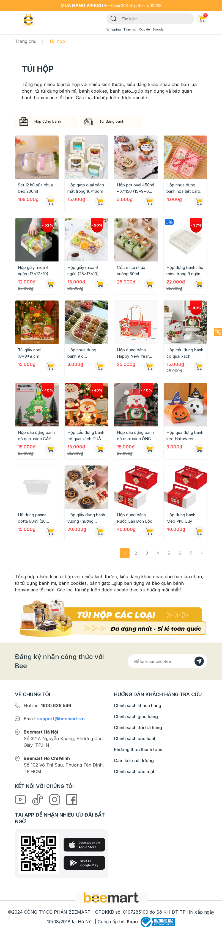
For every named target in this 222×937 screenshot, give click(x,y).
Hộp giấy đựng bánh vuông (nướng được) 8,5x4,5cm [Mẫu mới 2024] (86, 518)
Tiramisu (130, 29)
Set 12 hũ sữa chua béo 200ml (35, 188)
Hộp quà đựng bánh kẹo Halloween (184, 435)
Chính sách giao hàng (136, 716)
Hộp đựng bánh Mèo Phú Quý (180, 518)
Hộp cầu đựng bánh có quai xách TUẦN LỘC (85, 436)
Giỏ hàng (203, 17)
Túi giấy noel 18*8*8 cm (29, 353)
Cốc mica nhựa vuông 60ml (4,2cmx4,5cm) (131, 271)
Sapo (132, 921)
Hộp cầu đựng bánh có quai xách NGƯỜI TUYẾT (184, 353)
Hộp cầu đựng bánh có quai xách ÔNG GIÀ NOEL (135, 436)
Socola (158, 29)
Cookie (144, 29)
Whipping (113, 29)
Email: (54, 718)
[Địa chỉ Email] (167, 661)
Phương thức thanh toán (138, 749)
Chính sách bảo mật (134, 771)
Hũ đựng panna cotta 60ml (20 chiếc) (32, 518)
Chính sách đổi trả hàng (138, 727)
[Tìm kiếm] (113, 18)
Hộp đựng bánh (47, 121)
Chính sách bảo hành (135, 738)
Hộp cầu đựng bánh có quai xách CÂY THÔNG (36, 436)
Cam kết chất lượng (134, 760)
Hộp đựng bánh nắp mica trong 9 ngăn (184, 270)
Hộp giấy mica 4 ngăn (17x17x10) (33, 270)
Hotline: (47, 705)
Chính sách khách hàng (137, 705)
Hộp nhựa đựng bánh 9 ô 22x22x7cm (81, 353)
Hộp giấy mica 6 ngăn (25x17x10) (83, 270)
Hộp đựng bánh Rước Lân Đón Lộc (134, 518)
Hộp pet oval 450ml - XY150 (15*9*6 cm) (135, 188)
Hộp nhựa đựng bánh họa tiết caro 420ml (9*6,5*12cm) (183, 188)
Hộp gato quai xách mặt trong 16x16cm (85, 188)
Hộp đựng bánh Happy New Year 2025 (133, 353)
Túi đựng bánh (111, 121)
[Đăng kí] (199, 661)
